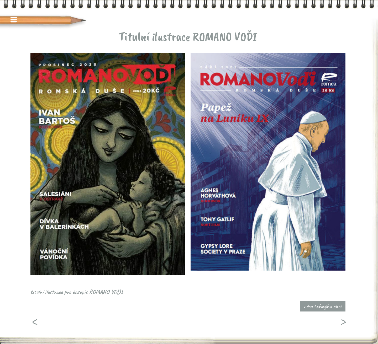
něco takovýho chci (323, 306)
